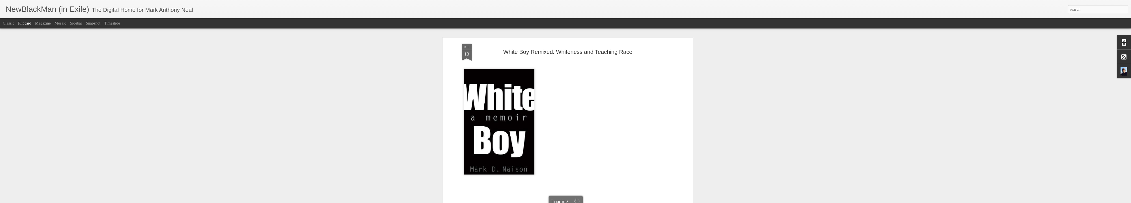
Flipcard (24, 23)
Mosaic (60, 23)
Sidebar (76, 23)
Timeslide (112, 23)
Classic (8, 23)
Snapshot (93, 23)
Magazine (43, 23)
